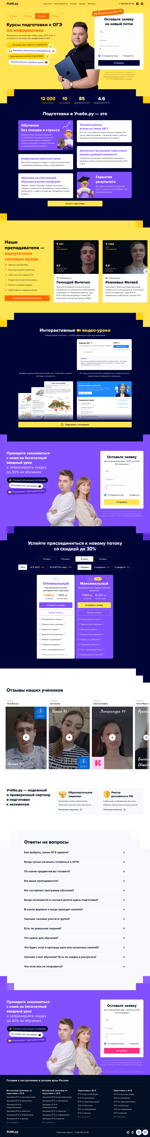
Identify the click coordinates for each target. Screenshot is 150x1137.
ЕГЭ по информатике (87, 1109)
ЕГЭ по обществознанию (88, 1102)
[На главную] (12, 1132)
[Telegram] (132, 1132)
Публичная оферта (64, 1132)
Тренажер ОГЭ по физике (53, 1119)
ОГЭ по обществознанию (124, 1102)
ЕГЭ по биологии (85, 1105)
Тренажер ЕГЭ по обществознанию (14, 1106)
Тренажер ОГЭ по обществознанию (50, 1106)
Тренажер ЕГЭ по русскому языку (21, 1097)
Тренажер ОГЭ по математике (55, 1101)
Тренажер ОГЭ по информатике (55, 1115)
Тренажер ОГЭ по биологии (54, 1111)
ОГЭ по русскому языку (124, 1094)
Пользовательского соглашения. (122, 79)
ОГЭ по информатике (123, 1109)
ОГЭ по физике (120, 1113)
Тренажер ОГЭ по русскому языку (57, 1097)
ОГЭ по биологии (121, 1105)
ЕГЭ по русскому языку (88, 1094)
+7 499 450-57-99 (81, 1132)
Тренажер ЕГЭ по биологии (18, 1111)
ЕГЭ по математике (86, 1098)
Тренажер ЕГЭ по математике (19, 1101)
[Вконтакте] (128, 1132)
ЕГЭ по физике (84, 1113)
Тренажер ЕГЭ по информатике (20, 1115)
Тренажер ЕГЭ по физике (17, 1119)
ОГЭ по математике (122, 1098)
